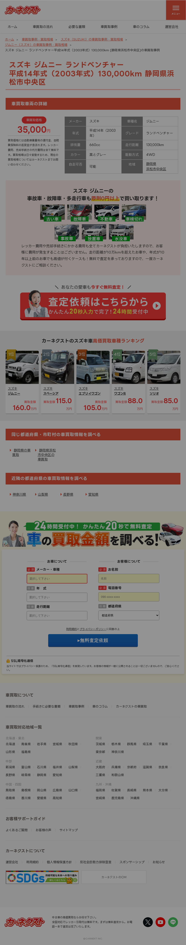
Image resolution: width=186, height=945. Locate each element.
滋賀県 (147, 767)
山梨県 (43, 494)
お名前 (113, 569)
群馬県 (131, 744)
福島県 (26, 751)
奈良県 (163, 767)
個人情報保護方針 (59, 862)
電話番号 (114, 588)
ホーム (12, 27)
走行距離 (43, 607)
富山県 (26, 767)
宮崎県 (100, 798)
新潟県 (10, 767)
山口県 (73, 790)
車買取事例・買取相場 (37, 39)
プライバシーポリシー (93, 629)
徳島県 (10, 798)
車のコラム (141, 27)
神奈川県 (19, 494)
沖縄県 (135, 798)
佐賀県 (116, 790)
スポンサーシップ (132, 862)
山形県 (10, 751)
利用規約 (71, 629)
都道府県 (114, 606)
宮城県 (57, 744)
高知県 (57, 798)
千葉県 (163, 744)
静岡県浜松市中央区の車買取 (47, 454)
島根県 (26, 790)
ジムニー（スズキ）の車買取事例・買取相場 (36, 44)
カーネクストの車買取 (131, 706)
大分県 (163, 790)
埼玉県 (147, 744)
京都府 (131, 767)
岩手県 (41, 744)
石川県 (41, 767)
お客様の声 (43, 830)
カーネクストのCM (113, 877)
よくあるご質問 (17, 830)
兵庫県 (116, 767)
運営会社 (171, 27)
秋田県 (73, 744)
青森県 (26, 744)
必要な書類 (76, 27)
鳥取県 (10, 790)
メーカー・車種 (48, 569)
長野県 (68, 494)
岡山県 (41, 790)
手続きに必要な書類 (46, 706)
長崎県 (131, 790)
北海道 (10, 744)
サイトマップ (68, 830)
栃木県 (116, 744)
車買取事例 (109, 27)
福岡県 (100, 790)
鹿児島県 (117, 798)
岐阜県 (26, 775)
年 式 (41, 588)
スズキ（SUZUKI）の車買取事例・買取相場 (92, 39)
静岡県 (151, 164)
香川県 (26, 798)
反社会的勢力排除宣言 (95, 862)
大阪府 (100, 767)
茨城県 (100, 744)
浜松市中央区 (156, 169)
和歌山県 (117, 775)
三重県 (100, 775)
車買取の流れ (43, 27)
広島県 (57, 790)
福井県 (57, 767)
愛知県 (93, 494)
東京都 (100, 751)
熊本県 (147, 790)
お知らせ (159, 862)
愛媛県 (41, 798)
